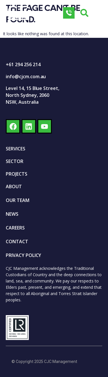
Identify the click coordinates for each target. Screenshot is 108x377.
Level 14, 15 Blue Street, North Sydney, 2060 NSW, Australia (32, 95)
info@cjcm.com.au (26, 76)
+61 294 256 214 (23, 64)
